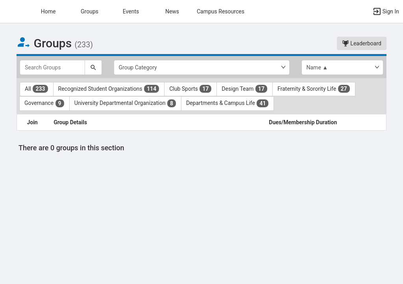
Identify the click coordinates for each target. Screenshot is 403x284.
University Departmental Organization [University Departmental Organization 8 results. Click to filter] (125, 103)
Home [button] (48, 11)
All (36, 88)
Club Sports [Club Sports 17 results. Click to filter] (190, 88)
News (172, 11)
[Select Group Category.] (202, 67)
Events (131, 11)
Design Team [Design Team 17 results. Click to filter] (245, 88)
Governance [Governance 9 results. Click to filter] (44, 103)
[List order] (342, 67)
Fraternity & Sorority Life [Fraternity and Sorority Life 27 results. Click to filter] (313, 88)
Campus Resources (220, 11)
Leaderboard (361, 43)
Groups (89, 11)
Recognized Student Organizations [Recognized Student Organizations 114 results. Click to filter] (109, 88)
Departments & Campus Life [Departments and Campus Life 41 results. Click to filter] (227, 103)
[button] (10, 11)
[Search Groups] (52, 67)
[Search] (93, 67)
